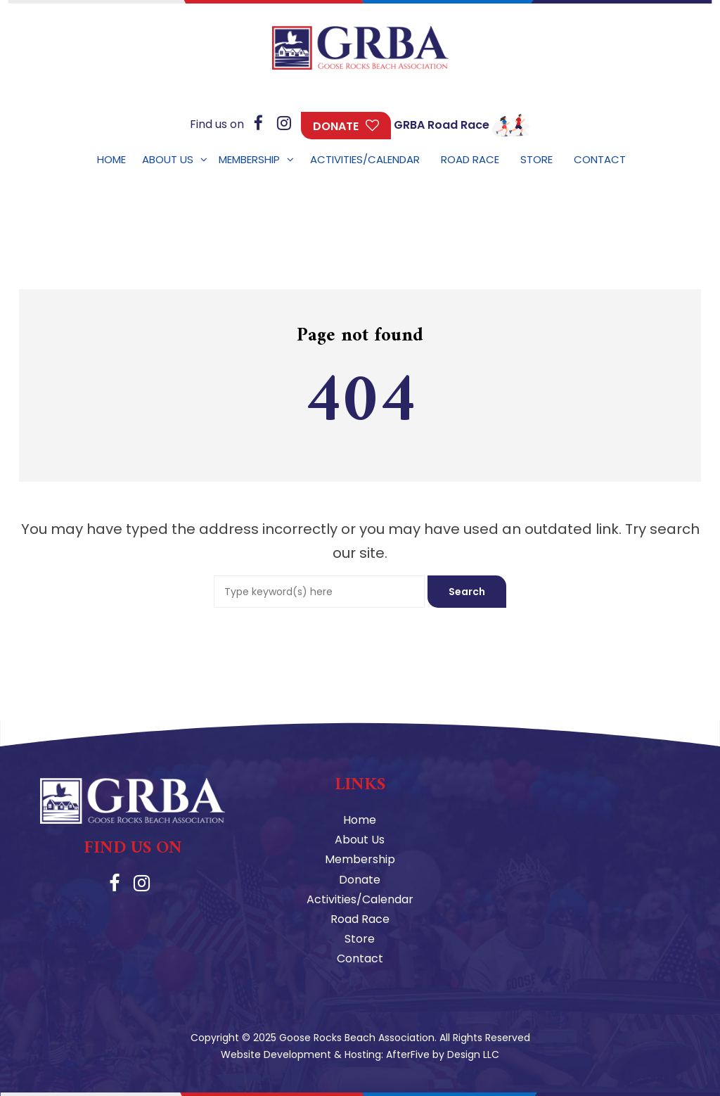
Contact (360, 958)
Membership (360, 859)
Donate (336, 126)
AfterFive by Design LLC (442, 1054)
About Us (360, 839)
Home (359, 820)
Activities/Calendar (360, 899)
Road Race (360, 919)
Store (360, 939)
